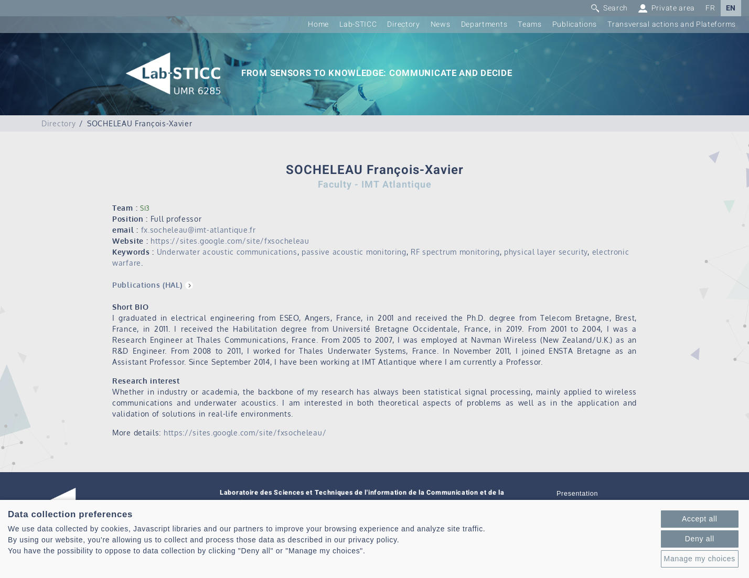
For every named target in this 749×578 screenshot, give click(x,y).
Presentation (577, 493)
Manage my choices (699, 558)
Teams (530, 24)
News (441, 24)
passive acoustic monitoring (354, 251)
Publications (574, 24)
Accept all (700, 519)
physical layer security (545, 251)
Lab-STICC (358, 24)
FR (710, 8)
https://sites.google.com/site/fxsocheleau (230, 240)
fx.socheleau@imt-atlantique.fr (198, 229)
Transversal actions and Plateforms (671, 24)
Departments (484, 24)
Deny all (699, 539)
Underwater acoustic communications (227, 251)
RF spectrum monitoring (455, 251)
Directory (403, 24)
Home (318, 24)
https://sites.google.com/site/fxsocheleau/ (245, 432)
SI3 (144, 208)
